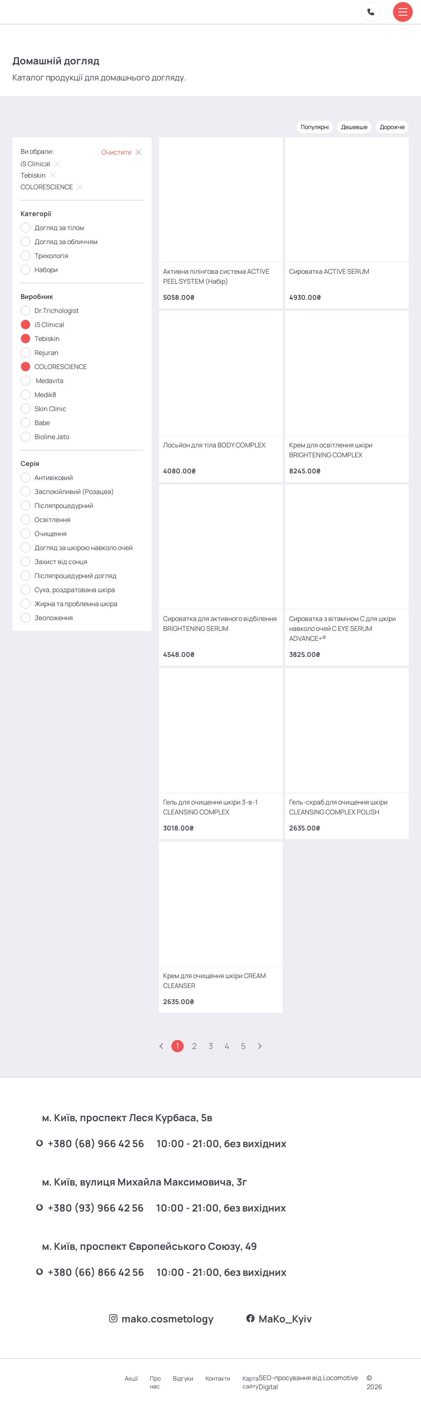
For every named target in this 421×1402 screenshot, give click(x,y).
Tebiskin (39, 175)
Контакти (218, 1374)
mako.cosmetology (161, 1315)
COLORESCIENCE (53, 187)
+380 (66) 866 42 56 (90, 1268)
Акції (131, 1374)
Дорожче (392, 127)
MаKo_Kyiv (279, 1315)
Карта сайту (251, 1378)
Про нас (155, 1378)
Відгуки (183, 1374)
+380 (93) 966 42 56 (90, 1204)
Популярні (315, 127)
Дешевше (354, 127)
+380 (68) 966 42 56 (90, 1139)
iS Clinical (41, 164)
